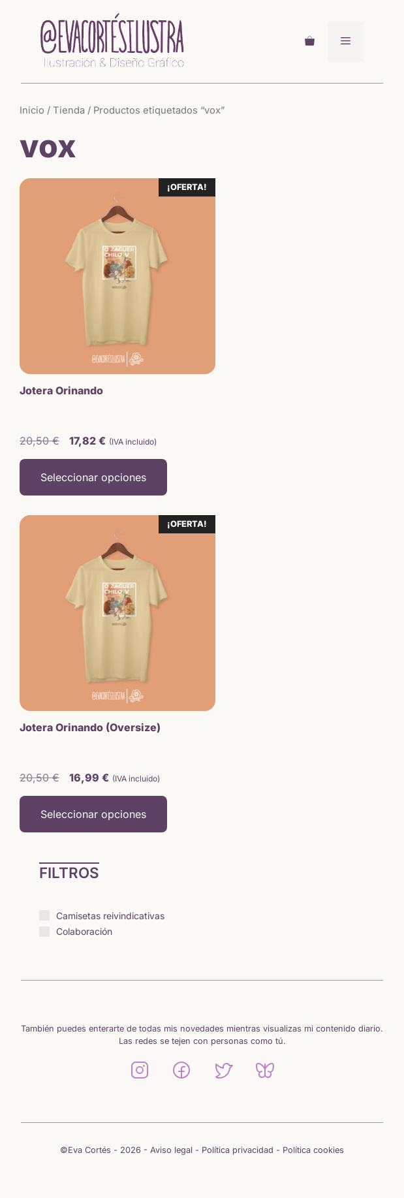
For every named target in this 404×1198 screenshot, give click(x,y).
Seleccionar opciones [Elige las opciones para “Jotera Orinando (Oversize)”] (93, 814)
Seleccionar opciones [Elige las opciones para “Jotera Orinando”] (93, 477)
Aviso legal (171, 1150)
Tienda (69, 110)
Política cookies (313, 1150)
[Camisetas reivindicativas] (44, 915)
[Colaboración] (44, 931)
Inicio (32, 110)
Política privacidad (237, 1150)
